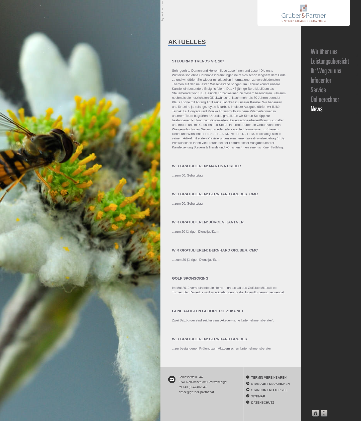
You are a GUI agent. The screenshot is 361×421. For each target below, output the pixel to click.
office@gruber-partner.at (196, 392)
